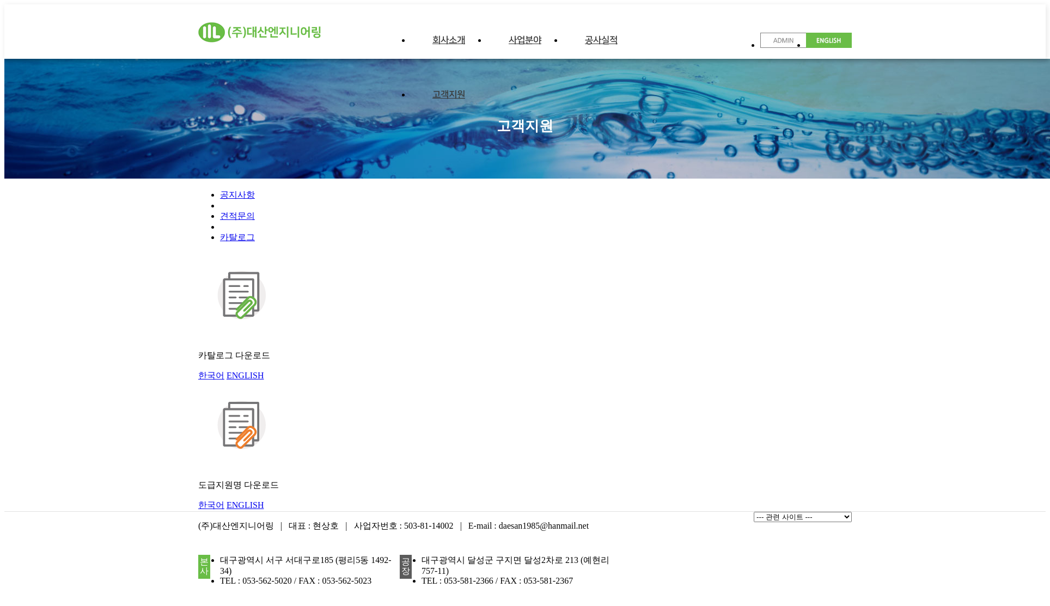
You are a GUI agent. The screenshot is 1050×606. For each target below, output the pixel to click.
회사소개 (448, 40)
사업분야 (525, 40)
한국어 (211, 375)
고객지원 (448, 95)
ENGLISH (245, 375)
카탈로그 (237, 237)
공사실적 (601, 40)
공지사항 (237, 194)
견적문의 (237, 216)
